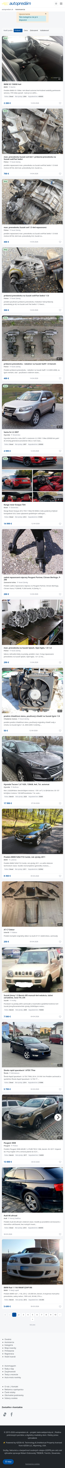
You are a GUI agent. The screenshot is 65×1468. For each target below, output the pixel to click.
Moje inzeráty (10, 1348)
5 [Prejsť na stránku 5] (32, 1315)
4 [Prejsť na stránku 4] (27, 1315)
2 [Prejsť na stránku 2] (18, 1315)
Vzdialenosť (44, 30)
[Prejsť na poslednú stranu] (32, 1319)
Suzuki (6, 1000)
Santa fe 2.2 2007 (11, 432)
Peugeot (7, 1146)
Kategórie (9, 1345)
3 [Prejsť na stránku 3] (23, 1315)
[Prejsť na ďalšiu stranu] (60, 1315)
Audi (5, 1218)
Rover (6, 507)
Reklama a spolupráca (14, 1389)
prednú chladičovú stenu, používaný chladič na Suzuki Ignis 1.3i (32, 716)
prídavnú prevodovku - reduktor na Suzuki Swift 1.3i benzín (30, 364)
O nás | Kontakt (11, 1386)
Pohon (6, 162)
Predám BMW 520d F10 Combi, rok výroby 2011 (24, 857)
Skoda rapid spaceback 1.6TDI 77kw (19, 1070)
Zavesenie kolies (10, 582)
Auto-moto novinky (13, 1377)
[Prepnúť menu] (61, 4)
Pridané (18, 30)
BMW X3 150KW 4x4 (12, 84)
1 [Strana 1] (14, 1315)
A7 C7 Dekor (9, 929)
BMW (6, 87)
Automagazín (10, 1366)
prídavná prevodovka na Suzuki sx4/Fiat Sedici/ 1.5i (26, 295)
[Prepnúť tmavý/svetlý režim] (56, 4)
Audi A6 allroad (10, 1215)
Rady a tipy (9, 1369)
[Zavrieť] (45, 13)
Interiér (6, 932)
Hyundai (7, 435)
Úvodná (8, 1339)
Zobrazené (34, 30)
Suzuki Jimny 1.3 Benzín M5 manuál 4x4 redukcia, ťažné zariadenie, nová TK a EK (28, 996)
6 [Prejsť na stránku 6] (37, 1315)
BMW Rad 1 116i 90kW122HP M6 (18, 1287)
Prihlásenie (9, 1351)
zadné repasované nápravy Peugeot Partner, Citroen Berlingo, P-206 (32, 578)
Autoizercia (9, 1342)
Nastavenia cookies (32, 1464)
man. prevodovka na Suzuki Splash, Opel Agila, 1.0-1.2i (28, 648)
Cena (26, 30)
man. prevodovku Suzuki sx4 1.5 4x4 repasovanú (25, 227)
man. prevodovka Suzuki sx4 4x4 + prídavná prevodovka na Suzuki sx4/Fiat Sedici (30, 158)
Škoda (6, 1073)
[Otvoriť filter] (8, 1461)
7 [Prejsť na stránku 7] (41, 1315)
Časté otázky (10, 1392)
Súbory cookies (11, 1398)
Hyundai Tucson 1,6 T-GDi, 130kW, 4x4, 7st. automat (26, 784)
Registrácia (9, 1354)
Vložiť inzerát (10, 1356)
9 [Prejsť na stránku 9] (50, 1315)
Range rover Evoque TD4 (14, 505)
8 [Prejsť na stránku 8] (46, 1315)
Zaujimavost (10, 1371)
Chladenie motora (10, 719)
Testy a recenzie (11, 1374)
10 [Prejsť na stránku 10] (55, 1315)
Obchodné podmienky (14, 1395)
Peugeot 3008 (10, 1143)
